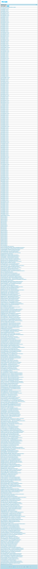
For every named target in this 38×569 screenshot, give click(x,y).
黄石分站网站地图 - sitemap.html (4, 130)
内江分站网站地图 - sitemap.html (4, 184)
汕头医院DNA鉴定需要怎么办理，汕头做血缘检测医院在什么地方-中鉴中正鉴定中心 (11, 302)
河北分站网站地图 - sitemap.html (4, 10)
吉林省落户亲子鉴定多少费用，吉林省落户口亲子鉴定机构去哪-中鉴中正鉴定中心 (11, 414)
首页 (36, 4)
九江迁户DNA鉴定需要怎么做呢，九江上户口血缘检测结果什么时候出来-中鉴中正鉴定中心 (12, 353)
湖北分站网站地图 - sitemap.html (4, 146)
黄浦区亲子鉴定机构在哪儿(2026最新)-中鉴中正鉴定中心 (8, 467)
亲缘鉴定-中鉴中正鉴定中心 (4, 218)
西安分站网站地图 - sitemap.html (4, 210)
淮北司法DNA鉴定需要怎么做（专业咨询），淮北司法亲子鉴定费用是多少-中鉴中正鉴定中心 (12, 278)
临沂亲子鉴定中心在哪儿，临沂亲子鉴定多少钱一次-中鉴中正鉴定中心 (9, 336)
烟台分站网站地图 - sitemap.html (4, 118)
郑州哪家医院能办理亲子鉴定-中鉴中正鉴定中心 (7, 487)
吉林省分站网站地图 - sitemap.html (5, 14)
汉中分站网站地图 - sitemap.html (4, 214)
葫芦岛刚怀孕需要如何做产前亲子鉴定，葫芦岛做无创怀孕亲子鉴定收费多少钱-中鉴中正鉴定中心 (13, 270)
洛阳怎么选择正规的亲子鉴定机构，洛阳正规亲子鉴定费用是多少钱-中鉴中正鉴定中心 (11, 553)
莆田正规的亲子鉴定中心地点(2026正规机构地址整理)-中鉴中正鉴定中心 (9, 260)
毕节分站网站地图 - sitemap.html (4, 199)
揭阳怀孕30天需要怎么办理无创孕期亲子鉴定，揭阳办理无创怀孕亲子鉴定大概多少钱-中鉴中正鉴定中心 (13, 497)
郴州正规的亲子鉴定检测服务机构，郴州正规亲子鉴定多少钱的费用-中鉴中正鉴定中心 (11, 465)
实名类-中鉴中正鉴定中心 (4, 229)
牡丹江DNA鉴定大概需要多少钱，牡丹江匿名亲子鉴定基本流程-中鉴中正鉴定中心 (11, 429)
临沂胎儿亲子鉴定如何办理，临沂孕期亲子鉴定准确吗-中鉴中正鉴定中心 (10, 398)
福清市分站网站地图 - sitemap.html (5, 100)
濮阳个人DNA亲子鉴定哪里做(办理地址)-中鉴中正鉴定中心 (8, 284)
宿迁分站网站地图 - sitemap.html (4, 64)
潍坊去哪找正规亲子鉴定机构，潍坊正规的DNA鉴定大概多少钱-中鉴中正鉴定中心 (11, 547)
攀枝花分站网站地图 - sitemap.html (5, 178)
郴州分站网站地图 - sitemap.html (4, 159)
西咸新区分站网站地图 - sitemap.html (5, 215)
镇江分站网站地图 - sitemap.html (4, 62)
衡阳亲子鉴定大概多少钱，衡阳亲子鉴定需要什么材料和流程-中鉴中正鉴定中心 (10, 505)
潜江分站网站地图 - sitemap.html (4, 143)
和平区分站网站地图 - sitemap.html (5, 32)
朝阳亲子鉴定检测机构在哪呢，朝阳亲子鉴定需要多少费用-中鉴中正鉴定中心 (10, 349)
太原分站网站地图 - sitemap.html (4, 46)
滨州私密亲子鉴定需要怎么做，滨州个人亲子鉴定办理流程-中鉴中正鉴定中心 (10, 250)
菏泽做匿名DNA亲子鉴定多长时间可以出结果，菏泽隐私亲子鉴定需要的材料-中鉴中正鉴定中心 (12, 431)
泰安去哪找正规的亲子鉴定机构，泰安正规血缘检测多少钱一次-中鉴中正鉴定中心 (11, 313)
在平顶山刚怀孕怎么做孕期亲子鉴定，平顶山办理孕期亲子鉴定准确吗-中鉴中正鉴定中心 (11, 532)
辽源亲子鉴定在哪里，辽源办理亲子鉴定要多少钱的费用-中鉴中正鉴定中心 (10, 433)
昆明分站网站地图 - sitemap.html (4, 202)
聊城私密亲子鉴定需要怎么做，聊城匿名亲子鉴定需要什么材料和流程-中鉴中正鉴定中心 (11, 320)
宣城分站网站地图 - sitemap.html (4, 94)
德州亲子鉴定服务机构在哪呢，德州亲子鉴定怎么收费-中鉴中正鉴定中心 (10, 251)
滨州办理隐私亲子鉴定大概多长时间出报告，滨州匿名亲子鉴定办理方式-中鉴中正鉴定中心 (12, 447)
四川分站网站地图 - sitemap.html (4, 27)
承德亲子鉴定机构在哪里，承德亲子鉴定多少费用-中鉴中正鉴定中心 (9, 354)
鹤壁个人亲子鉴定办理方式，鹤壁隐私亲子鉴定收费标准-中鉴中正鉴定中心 (10, 378)
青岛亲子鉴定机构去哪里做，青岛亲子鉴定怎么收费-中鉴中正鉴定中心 (9, 557)
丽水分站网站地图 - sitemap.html (4, 76)
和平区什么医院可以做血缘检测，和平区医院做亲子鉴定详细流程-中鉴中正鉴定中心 (11, 514)
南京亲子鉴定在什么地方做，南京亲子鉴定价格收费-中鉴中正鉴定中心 (9, 402)
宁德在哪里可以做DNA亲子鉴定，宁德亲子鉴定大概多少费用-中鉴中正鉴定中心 (10, 500)
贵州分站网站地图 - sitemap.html (4, 28)
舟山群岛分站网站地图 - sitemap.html (5, 77)
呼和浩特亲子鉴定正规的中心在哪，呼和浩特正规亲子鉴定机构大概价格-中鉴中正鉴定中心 (12, 432)
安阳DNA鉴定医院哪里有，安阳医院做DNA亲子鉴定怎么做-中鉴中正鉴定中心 (10, 412)
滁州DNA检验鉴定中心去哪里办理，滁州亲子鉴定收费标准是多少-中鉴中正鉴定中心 (11, 486)
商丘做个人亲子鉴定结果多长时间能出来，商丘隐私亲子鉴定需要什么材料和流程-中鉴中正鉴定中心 (13, 401)
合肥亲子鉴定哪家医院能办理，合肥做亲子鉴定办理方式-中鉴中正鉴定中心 (10, 316)
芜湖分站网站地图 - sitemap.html (4, 79)
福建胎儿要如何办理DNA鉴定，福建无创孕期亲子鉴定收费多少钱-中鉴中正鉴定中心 (11, 261)
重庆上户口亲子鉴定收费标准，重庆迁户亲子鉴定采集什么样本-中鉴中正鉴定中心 (11, 518)
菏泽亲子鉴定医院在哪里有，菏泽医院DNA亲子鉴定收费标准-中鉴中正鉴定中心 (10, 346)
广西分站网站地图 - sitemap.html (4, 25)
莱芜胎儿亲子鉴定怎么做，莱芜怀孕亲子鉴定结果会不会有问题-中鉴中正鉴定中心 (11, 405)
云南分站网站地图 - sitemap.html (4, 29)
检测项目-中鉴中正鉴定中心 (4, 216)
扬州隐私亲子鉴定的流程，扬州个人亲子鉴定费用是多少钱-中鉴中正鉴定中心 (10, 413)
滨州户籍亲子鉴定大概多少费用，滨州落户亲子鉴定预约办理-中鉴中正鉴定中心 (10, 311)
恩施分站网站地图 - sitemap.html (4, 147)
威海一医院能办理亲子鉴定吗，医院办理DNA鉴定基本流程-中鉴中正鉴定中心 (10, 416)
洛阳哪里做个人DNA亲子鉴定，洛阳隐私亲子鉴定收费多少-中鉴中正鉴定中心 (10, 540)
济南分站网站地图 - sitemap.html (4, 114)
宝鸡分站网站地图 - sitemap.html (4, 212)
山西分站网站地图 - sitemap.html (4, 11)
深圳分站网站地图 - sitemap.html (4, 166)
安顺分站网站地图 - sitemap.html (4, 198)
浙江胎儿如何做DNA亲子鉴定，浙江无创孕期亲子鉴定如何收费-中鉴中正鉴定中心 (11, 485)
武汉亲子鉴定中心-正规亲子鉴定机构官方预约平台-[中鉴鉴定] (8, 7)
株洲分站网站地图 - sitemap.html (4, 150)
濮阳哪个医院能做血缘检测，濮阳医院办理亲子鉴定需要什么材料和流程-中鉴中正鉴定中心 (12, 281)
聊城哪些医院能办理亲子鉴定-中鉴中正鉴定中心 (7, 564)
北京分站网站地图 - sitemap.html (4, 31)
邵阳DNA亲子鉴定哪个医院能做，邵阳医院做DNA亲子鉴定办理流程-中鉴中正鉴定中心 (11, 469)
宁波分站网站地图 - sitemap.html (4, 66)
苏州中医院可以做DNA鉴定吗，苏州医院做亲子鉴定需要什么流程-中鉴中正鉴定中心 (11, 319)
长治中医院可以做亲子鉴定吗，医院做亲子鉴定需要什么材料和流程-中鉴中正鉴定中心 (11, 277)
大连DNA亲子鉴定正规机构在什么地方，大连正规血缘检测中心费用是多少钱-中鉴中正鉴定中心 (12, 265)
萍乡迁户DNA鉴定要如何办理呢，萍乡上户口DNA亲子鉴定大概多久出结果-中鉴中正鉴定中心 (12, 400)
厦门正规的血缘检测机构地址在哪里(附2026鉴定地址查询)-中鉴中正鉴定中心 (10, 329)
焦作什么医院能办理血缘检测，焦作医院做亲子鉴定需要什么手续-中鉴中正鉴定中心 (11, 499)
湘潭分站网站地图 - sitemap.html (4, 151)
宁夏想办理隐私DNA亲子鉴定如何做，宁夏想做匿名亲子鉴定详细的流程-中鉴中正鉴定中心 (12, 286)
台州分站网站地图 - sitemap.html (4, 75)
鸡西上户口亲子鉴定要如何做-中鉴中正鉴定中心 (7, 370)
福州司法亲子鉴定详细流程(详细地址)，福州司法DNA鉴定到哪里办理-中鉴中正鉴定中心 (11, 483)
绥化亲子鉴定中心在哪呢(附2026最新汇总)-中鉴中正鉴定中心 (8, 552)
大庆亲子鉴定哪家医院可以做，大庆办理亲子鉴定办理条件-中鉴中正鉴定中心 (10, 538)
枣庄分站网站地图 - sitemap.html (4, 116)
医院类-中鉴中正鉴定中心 (4, 228)
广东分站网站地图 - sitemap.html (4, 24)
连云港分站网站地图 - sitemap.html (5, 58)
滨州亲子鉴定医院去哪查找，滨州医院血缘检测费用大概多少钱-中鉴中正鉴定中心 (11, 404)
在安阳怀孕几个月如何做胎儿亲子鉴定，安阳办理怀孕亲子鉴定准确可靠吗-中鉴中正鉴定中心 (12, 303)
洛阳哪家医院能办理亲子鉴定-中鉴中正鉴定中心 (7, 328)
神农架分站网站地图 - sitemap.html (5, 142)
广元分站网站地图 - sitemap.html (4, 182)
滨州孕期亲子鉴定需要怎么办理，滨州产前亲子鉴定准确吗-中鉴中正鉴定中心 (10, 263)
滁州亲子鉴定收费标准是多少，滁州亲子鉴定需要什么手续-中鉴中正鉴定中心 (10, 337)
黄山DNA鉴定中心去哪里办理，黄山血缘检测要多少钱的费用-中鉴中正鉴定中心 (10, 531)
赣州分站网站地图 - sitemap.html (4, 108)
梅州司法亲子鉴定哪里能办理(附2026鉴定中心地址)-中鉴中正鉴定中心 (9, 384)
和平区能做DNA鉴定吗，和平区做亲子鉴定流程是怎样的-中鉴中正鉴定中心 (10, 488)
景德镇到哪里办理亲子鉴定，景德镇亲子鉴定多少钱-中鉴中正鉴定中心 (9, 468)
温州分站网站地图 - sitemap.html (4, 67)
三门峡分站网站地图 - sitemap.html (5, 126)
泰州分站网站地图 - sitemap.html (4, 63)
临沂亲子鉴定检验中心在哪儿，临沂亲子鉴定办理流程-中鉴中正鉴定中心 (10, 264)
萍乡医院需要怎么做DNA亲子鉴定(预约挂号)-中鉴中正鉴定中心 (8, 463)
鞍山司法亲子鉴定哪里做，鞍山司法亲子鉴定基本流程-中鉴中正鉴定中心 (10, 451)
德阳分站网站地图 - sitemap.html (4, 180)
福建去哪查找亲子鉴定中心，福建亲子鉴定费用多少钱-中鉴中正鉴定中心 (10, 296)
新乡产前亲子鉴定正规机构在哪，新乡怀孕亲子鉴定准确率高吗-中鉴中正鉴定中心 (11, 295)
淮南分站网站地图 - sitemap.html (4, 81)
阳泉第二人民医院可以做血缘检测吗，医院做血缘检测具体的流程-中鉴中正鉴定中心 (11, 403)
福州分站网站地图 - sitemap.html (4, 96)
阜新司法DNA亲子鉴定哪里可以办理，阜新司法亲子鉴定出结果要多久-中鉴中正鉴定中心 (12, 506)
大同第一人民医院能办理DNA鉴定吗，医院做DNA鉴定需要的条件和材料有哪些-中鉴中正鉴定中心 (13, 448)
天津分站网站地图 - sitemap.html (4, 9)
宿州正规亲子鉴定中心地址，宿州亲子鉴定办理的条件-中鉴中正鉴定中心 (10, 268)
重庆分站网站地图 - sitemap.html (4, 26)
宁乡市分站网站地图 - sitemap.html (5, 164)
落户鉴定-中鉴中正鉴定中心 (4, 234)
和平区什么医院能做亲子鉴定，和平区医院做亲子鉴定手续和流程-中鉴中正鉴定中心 (11, 515)
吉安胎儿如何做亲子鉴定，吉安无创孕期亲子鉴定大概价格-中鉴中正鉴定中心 (10, 365)
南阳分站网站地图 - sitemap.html (4, 127)
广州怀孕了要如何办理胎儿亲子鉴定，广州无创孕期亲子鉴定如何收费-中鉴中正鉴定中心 (11, 437)
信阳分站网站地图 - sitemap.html (4, 128)
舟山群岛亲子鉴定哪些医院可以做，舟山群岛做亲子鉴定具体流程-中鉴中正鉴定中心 (11, 472)
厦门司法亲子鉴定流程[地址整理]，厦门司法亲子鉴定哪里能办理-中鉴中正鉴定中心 (11, 351)
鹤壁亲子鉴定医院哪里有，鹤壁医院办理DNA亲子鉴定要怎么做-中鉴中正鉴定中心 (11, 269)
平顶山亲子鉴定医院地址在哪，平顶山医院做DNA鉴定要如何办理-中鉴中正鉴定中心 (11, 554)
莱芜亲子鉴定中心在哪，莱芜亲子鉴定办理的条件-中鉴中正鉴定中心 (9, 501)
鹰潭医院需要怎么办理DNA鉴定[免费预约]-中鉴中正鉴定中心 (8, 312)
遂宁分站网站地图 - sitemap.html (4, 183)
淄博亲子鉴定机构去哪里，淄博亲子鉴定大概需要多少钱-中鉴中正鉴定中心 (10, 484)
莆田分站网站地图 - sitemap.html (4, 98)
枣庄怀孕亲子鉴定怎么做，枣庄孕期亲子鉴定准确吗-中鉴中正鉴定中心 (9, 438)
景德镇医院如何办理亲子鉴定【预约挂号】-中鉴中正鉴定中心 (8, 535)
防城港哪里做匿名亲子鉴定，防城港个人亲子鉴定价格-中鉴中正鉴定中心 (10, 314)
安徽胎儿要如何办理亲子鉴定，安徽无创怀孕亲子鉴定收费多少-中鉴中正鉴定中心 (11, 454)
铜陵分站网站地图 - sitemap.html (4, 84)
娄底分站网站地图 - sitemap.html (4, 162)
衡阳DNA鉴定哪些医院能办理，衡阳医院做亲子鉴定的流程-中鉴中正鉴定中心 (10, 520)
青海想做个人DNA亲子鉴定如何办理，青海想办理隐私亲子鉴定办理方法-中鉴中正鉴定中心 (12, 381)
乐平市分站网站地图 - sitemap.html (5, 113)
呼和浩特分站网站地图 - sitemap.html (5, 47)
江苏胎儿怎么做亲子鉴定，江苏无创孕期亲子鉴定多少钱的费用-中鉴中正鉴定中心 (11, 530)
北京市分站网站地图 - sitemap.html (5, 8)
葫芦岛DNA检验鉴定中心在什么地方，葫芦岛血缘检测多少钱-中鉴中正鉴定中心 (10, 318)
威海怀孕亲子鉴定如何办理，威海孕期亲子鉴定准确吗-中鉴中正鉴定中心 (10, 482)
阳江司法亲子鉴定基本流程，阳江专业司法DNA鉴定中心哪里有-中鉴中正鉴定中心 (11, 455)
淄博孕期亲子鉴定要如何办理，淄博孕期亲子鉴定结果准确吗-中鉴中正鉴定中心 (10, 521)
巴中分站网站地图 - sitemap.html (4, 193)
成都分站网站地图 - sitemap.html (4, 176)
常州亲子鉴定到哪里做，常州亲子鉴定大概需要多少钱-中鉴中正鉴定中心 (10, 285)
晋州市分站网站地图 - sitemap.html (5, 45)
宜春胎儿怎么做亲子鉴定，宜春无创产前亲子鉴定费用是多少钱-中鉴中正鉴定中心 (11, 315)
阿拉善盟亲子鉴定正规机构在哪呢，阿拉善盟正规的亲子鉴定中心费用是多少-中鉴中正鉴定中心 (12, 418)
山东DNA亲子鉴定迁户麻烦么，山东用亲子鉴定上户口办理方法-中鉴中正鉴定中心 (11, 317)
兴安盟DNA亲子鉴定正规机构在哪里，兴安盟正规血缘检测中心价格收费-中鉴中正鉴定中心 (12, 555)
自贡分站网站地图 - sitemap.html (4, 177)
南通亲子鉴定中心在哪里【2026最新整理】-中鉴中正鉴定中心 (8, 262)
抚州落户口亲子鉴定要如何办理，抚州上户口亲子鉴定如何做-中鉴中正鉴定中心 (10, 498)
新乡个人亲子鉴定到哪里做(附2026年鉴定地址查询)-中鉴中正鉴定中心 (9, 371)
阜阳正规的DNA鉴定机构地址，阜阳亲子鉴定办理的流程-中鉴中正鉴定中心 (10, 298)
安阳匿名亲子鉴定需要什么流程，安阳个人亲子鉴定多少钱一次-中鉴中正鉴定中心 (11, 419)
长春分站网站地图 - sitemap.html (4, 49)
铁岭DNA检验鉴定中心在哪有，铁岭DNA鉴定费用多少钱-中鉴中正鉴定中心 (10, 504)
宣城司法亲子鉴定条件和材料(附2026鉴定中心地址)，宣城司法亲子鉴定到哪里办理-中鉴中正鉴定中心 (13, 533)
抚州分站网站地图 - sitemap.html (4, 111)
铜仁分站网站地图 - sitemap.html (4, 200)
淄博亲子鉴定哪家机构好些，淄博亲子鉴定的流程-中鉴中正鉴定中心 (9, 452)
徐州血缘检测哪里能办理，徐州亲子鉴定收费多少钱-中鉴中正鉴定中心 (9, 294)
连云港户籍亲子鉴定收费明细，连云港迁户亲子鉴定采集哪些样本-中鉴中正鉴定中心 (11, 385)
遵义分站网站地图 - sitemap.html (4, 197)
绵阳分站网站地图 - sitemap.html (4, 181)
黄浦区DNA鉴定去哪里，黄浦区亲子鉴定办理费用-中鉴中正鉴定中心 (9, 471)
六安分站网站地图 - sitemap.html (4, 91)
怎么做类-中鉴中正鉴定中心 (4, 226)
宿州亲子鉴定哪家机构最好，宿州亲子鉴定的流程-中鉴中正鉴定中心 (9, 364)
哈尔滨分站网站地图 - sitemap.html (5, 50)
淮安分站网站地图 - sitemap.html (4, 59)
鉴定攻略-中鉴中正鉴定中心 (4, 230)
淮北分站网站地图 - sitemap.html (4, 83)
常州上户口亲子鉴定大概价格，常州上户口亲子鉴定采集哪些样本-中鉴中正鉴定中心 (11, 539)
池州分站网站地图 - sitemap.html (4, 93)
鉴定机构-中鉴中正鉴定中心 (4, 233)
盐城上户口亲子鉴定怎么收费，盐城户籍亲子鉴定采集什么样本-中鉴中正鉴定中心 (11, 252)
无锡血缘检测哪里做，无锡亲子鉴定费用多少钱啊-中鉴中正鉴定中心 (9, 352)
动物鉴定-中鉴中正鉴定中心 (4, 219)
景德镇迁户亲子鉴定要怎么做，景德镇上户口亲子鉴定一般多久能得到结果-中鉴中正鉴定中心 (12, 549)
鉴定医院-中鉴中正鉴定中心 (4, 235)
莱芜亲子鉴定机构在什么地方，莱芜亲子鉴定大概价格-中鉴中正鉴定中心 (10, 436)
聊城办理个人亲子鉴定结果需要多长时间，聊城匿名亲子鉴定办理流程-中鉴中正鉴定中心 (11, 556)
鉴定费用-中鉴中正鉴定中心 (4, 243)
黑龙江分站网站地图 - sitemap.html (5, 15)
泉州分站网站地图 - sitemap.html (4, 99)
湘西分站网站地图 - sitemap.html (4, 163)
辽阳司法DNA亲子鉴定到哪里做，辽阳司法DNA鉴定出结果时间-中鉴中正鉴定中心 (11, 470)
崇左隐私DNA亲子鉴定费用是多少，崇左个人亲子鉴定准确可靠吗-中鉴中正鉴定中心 (11, 399)
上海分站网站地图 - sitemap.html (4, 16)
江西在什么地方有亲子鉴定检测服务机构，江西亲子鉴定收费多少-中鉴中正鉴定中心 (11, 267)
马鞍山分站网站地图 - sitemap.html (5, 82)
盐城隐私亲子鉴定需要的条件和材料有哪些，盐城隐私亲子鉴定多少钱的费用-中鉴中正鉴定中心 (12, 453)
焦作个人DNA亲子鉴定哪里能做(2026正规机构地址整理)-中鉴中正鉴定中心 (10, 331)
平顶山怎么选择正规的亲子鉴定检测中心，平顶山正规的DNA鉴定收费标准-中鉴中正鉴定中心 (12, 548)
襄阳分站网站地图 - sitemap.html (4, 133)
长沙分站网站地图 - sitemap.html (4, 149)
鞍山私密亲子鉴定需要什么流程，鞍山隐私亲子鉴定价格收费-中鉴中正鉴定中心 (10, 464)
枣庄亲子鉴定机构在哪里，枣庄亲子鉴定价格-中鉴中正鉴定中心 (8, 446)
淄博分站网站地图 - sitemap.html (4, 115)
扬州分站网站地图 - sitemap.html (4, 61)
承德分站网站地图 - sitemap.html (4, 41)
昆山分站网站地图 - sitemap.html (4, 65)
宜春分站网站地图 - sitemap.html (4, 110)
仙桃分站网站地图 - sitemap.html (4, 145)
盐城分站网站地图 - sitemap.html (4, 60)
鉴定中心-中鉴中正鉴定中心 (4, 245)
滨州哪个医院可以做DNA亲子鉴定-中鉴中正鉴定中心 (7, 522)
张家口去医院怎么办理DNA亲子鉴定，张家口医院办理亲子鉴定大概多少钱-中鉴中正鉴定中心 (12, 382)
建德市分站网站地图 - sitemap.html (5, 78)
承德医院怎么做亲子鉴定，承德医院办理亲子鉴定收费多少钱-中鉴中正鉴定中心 (10, 297)
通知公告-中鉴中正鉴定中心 (4, 231)
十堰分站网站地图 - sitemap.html (4, 131)
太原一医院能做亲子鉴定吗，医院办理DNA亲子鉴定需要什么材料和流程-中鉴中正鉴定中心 (12, 519)
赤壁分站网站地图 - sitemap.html (4, 148)
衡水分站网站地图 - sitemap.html (4, 44)
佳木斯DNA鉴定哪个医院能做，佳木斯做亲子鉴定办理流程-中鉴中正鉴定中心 (10, 369)
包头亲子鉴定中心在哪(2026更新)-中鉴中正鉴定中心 (7, 280)
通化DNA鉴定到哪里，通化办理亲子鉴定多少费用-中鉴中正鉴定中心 (9, 421)
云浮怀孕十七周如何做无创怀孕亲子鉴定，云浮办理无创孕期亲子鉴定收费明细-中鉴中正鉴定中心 (13, 347)
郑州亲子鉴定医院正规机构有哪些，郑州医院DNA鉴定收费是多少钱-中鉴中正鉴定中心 (11, 282)
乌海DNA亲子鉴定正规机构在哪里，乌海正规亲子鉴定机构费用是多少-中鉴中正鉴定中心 (12, 330)
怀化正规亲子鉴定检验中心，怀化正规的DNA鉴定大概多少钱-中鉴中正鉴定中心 (10, 363)
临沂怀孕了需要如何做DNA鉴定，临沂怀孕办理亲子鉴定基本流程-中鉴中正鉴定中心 (11, 350)
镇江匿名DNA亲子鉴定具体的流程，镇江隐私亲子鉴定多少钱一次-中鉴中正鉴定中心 (11, 362)
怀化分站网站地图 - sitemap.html (4, 161)
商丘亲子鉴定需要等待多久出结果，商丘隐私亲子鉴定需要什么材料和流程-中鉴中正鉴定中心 (12, 334)
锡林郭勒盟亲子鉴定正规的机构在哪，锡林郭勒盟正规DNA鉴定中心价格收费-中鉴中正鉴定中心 (12, 489)
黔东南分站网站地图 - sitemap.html (5, 201)
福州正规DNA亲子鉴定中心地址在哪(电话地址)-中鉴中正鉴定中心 (9, 367)
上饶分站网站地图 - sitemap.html (4, 112)
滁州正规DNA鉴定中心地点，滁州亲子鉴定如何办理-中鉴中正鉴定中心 (9, 395)
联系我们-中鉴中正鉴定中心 (4, 244)
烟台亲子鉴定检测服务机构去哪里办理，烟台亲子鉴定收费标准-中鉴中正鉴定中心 (11, 388)
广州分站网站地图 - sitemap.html (4, 165)
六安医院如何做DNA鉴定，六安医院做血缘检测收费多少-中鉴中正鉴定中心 (10, 380)
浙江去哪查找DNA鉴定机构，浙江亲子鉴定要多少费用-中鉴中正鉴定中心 (10, 366)
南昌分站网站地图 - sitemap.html (4, 101)
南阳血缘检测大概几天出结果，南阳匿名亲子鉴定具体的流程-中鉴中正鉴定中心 (10, 386)
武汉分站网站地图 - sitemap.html (4, 129)
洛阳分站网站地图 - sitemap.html (4, 125)
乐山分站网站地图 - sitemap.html (4, 185)
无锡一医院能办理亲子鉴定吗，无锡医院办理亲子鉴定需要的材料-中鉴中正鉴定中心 (11, 502)
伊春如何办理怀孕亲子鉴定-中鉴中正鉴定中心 (6, 417)
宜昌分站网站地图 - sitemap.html (4, 132)
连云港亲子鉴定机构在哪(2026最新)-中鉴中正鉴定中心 (7, 246)
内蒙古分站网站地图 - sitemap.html (5, 12)
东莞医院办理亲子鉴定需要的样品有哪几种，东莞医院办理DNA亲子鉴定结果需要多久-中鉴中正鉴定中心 (13, 279)
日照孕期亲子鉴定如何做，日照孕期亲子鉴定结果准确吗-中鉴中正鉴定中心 (10, 422)
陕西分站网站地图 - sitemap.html (4, 30)
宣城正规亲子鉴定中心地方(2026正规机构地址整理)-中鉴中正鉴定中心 (9, 536)
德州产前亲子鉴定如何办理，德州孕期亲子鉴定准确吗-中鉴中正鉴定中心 (10, 383)
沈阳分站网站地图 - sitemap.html (4, 48)
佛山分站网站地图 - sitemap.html (4, 168)
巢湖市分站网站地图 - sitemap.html (5, 95)
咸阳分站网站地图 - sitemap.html (4, 213)
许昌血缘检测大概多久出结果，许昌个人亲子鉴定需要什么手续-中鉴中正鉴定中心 (11, 551)
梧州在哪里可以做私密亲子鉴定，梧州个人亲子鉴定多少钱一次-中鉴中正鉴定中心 (11, 517)
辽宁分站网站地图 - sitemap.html (4, 13)
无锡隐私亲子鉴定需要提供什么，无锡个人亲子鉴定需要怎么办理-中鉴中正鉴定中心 (11, 283)
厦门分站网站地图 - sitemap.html (4, 97)
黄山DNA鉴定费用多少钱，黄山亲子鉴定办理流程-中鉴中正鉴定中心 (9, 368)
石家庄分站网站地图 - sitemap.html (5, 33)
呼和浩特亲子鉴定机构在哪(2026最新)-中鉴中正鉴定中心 (8, 332)
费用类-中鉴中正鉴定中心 (4, 227)
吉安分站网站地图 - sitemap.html (4, 109)
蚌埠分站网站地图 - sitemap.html (4, 80)
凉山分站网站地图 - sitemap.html (4, 195)
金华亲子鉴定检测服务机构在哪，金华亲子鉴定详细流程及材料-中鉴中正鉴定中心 (11, 387)
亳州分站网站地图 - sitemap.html (4, 92)
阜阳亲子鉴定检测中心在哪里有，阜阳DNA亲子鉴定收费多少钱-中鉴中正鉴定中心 (11, 435)
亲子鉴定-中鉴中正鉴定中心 (4, 217)
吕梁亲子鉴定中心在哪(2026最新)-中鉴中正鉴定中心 (7, 481)
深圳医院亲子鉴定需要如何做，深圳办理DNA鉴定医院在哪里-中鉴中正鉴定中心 (10, 466)
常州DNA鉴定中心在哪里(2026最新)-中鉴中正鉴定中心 (7, 335)
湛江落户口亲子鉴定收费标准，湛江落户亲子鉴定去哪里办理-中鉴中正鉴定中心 (10, 397)
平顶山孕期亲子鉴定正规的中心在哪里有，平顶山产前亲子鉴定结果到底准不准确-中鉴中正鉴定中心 (13, 523)
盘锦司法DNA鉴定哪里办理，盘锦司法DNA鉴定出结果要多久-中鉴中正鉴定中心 (10, 333)
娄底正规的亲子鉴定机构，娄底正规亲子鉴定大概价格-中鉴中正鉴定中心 (10, 299)
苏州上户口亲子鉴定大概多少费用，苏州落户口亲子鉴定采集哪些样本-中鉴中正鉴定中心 (11, 503)
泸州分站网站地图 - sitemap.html (4, 179)
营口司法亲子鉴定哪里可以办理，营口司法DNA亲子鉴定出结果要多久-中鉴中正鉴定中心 (12, 534)
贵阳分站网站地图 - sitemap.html (4, 196)
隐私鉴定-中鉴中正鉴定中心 (4, 232)
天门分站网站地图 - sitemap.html (4, 144)
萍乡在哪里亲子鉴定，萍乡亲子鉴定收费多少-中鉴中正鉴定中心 (8, 396)
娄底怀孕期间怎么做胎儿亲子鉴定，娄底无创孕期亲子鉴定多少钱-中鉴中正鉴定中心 (11, 550)
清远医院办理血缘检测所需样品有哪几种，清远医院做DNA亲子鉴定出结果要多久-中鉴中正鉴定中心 (13, 516)
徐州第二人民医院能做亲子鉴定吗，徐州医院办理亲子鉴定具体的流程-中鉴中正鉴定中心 (11, 430)
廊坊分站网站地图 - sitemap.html (4, 43)
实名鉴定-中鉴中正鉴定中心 (4, 236)
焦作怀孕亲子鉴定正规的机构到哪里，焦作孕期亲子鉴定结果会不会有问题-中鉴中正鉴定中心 (12, 248)
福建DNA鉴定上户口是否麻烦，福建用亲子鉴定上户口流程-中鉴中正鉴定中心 (10, 537)
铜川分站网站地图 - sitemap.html (4, 211)
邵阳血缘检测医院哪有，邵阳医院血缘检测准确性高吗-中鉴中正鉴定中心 (10, 450)
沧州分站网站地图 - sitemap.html (4, 42)
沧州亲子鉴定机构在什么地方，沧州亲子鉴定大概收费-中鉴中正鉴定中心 (10, 301)
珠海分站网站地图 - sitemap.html (4, 167)
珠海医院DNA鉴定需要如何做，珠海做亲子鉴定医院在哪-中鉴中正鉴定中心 (10, 345)
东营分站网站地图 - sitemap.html (4, 117)
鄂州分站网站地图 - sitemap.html (4, 134)
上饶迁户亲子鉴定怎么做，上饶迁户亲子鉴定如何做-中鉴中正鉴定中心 (9, 348)
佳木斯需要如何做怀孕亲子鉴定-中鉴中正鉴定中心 (7, 253)
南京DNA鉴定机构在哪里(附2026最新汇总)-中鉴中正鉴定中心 (8, 449)
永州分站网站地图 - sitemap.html (4, 160)
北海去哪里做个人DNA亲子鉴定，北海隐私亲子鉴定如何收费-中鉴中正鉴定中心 (10, 415)
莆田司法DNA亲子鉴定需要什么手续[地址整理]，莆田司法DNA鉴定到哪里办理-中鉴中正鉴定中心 (13, 247)
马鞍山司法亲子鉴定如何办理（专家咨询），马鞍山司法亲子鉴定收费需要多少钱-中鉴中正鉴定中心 (13, 420)
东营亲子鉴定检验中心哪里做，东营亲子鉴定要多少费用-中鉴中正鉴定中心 (10, 434)
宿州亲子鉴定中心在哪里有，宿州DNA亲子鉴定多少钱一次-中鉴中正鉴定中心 (10, 300)
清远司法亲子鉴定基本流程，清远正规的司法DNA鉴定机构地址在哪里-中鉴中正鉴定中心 (12, 379)
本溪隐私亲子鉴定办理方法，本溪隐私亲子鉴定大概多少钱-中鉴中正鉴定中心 (10, 266)
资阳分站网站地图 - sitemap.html (4, 194)
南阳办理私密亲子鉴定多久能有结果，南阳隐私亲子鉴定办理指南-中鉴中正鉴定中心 (11, 480)
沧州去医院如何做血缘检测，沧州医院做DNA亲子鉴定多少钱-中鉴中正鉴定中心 (10, 249)
